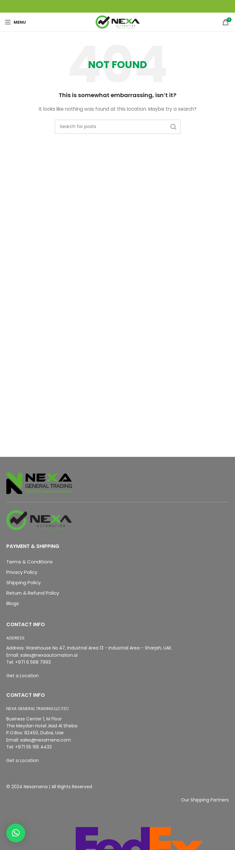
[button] (15, 833)
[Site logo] (118, 22)
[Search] (118, 126)
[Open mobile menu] (15, 22)
